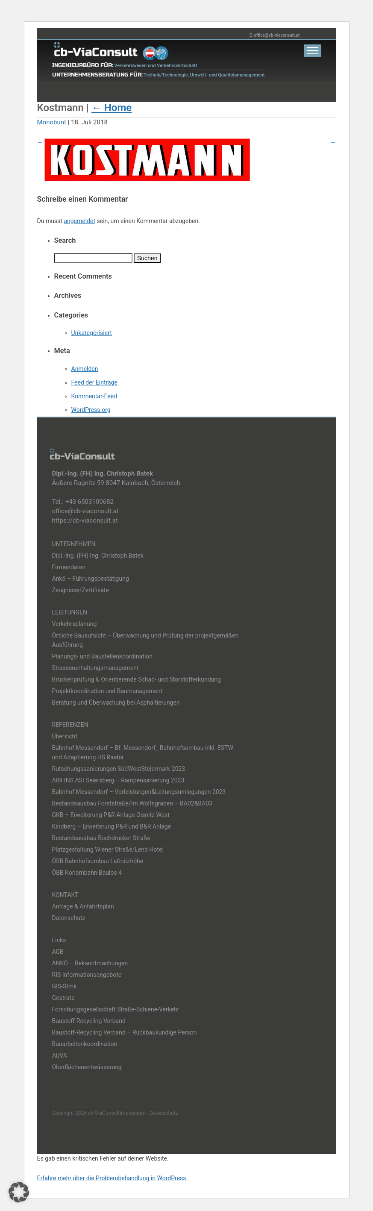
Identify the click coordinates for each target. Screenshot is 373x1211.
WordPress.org (91, 409)
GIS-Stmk (64, 986)
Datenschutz (68, 917)
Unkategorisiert (91, 332)
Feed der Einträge (94, 382)
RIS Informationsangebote (87, 974)
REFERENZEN (70, 724)
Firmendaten (69, 567)
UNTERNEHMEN (74, 544)
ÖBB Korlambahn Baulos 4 (87, 872)
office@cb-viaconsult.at (277, 35)
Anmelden (84, 368)
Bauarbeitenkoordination (84, 1044)
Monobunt (51, 122)
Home (111, 108)
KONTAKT (65, 894)
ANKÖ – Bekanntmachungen (90, 963)
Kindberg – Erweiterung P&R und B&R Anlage (111, 826)
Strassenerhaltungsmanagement (95, 667)
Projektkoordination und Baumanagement (107, 691)
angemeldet (79, 221)
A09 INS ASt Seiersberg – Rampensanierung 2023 (118, 780)
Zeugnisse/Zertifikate (80, 590)
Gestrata (63, 997)
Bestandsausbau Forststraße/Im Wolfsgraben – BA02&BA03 (132, 803)
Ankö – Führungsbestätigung (90, 578)
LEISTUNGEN (70, 612)
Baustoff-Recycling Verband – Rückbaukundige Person (124, 1032)
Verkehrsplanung (74, 623)
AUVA (60, 1055)
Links (59, 940)
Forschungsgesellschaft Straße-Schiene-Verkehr (115, 1009)
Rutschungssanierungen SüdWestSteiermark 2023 (118, 768)
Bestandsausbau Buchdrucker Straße (101, 838)
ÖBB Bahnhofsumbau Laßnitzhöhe (98, 861)
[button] (19, 1192)
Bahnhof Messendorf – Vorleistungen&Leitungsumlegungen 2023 (139, 791)
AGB (58, 951)
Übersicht (64, 736)
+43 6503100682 (89, 502)
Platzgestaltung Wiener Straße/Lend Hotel (108, 849)
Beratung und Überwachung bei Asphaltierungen (116, 702)
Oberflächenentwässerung (87, 1067)
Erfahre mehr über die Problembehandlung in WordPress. (112, 1178)
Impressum (132, 1113)
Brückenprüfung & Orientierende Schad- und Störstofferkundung (136, 679)
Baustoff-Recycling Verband (89, 1020)
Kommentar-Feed (94, 396)
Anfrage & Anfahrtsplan (83, 906)
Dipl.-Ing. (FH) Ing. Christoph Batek (98, 555)
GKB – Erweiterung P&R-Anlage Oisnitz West (111, 814)
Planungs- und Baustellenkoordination (102, 656)
